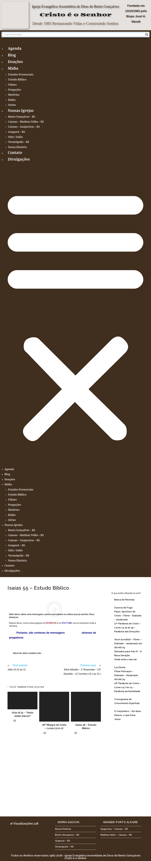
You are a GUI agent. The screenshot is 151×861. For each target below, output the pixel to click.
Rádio (11, 100)
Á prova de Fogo (123, 607)
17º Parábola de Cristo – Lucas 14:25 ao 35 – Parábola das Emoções (127, 627)
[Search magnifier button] (147, 34)
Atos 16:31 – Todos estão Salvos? (22, 714)
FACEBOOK (51, 623)
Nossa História (17, 147)
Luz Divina (119, 667)
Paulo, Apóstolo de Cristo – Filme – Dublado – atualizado (128, 615)
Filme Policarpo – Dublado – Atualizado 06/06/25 (126, 675)
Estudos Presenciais (20, 75)
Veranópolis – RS (18, 142)
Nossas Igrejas (21, 111)
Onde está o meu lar (125, 659)
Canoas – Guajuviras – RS (24, 127)
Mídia (13, 69)
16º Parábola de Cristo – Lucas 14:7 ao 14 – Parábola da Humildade (127, 687)
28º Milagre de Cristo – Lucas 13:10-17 (54, 726)
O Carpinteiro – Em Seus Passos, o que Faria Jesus (127, 715)
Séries (12, 105)
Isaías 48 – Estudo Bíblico (85, 726)
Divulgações (19, 160)
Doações (15, 62)
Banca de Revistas (124, 599)
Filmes (12, 85)
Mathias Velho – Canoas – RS (116, 835)
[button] (75, 315)
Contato (15, 153)
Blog (12, 55)
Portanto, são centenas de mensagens (37, 632)
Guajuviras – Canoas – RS (114, 829)
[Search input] (74, 34)
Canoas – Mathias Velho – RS (26, 122)
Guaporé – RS (16, 132)
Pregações (14, 90)
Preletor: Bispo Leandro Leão (27, 653)
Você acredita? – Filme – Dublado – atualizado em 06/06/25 (128, 643)
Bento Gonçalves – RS (21, 117)
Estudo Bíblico (17, 80)
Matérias (13, 95)
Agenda (15, 49)
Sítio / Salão (15, 137)
